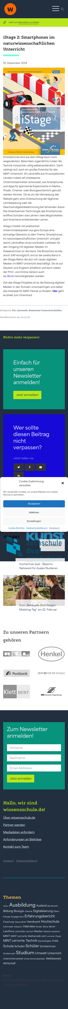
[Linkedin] (19, 475)
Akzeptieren (34, 503)
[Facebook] (30, 467)
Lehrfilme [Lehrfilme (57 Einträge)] (8, 931)
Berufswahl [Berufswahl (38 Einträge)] (52, 906)
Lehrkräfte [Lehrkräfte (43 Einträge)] (20, 931)
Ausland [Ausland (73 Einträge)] (41, 905)
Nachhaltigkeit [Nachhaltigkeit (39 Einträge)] (44, 941)
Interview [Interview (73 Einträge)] (29, 926)
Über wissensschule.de (19, 817)
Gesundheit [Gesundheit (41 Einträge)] (20, 922)
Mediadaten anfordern (19, 832)
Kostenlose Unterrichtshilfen (45, 310)
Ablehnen (34, 512)
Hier (55, 291)
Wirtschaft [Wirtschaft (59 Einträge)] (9, 963)
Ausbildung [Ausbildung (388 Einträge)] (22, 905)
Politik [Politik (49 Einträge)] (55, 941)
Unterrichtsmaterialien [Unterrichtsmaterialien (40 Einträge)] (34, 959)
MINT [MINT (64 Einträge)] (6, 936)
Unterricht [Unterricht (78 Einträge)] (54, 953)
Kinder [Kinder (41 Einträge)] (39, 926)
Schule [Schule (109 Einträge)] (8, 946)
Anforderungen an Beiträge (22, 839)
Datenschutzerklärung (36, 528)
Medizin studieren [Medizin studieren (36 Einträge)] (52, 931)
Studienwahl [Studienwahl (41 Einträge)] (9, 953)
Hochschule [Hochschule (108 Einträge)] (50, 921)
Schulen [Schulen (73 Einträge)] (19, 946)
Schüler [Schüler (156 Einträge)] (32, 946)
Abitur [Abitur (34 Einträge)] (5, 906)
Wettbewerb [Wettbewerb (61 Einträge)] (53, 958)
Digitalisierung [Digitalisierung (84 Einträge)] (43, 911)
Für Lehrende (20, 310)
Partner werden (14, 825)
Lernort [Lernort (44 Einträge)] (29, 931)
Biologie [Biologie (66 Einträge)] (19, 910)
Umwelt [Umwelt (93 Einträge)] (41, 953)
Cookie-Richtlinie (16, 528)
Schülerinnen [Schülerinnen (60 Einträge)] (48, 946)
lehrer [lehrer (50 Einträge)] (52, 926)
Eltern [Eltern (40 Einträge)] (56, 911)
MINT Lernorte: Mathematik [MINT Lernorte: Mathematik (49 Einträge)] (26, 936)
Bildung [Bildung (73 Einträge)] (8, 911)
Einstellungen (34, 521)
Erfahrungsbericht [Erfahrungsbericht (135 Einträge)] (40, 916)
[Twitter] (19, 467)
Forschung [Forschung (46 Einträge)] (8, 922)
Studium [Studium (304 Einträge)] (25, 952)
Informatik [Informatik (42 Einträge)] (8, 926)
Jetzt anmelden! (27, 395)
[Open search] (62, 9)
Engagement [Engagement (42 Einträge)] (17, 916)
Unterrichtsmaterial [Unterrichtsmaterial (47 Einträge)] (13, 958)
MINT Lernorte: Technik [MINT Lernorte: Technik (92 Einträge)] (20, 940)
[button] (63, 483)
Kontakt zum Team (16, 846)
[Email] (41, 467)
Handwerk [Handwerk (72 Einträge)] (33, 921)
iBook (10, 276)
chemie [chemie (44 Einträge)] (28, 911)
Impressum (54, 528)
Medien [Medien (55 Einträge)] (38, 931)
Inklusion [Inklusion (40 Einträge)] (18, 926)
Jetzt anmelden (21, 778)
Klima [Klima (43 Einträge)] (45, 926)
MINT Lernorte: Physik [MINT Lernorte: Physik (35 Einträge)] (51, 936)
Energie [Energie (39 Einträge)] (6, 917)
